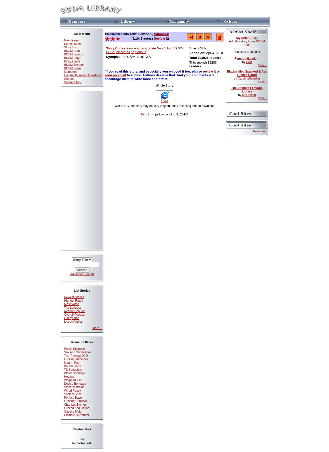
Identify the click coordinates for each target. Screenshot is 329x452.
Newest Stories (74, 297)
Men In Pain (72, 362)
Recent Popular (74, 311)
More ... (97, 328)
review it (161, 38)
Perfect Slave (73, 397)
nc (132, 52)
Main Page (71, 40)
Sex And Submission (78, 352)
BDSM (111, 52)
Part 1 (145, 114)
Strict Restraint (74, 387)
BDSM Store (72, 68)
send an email (115, 75)
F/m (130, 48)
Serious (140, 52)
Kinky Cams (72, 61)
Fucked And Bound (76, 408)
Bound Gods (72, 366)
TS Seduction (73, 369)
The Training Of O (76, 356)
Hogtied (69, 376)
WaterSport (156, 48)
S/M (180, 48)
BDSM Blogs (72, 58)
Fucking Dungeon (76, 401)
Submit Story (72, 82)
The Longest (72, 307)
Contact (69, 79)
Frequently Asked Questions (83, 75)
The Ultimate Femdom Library (247, 89)
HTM (165, 100)
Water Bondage (74, 373)
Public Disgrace (74, 349)
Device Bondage (75, 383)
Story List (70, 47)
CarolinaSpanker (249, 78)
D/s (168, 48)
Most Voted (71, 304)
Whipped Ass (73, 380)
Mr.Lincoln (249, 95)
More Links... (260, 131)
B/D (174, 48)
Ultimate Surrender (76, 415)
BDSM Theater (74, 65)
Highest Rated (73, 300)
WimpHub (161, 34)
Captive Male (73, 411)
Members (70, 72)
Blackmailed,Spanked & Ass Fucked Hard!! (247, 73)
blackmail (123, 52)
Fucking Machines (76, 359)
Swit (249, 62)
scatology (140, 48)
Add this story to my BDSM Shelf (247, 43)
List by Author (73, 321)
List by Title (71, 318)
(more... (262, 65)
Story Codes (115, 48)
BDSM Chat (72, 51)
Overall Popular (74, 314)
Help (254, 38)
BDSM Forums (74, 54)
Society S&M (72, 394)
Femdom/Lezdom (247, 58)
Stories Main (72, 44)
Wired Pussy (72, 390)
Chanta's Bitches (75, 404)
